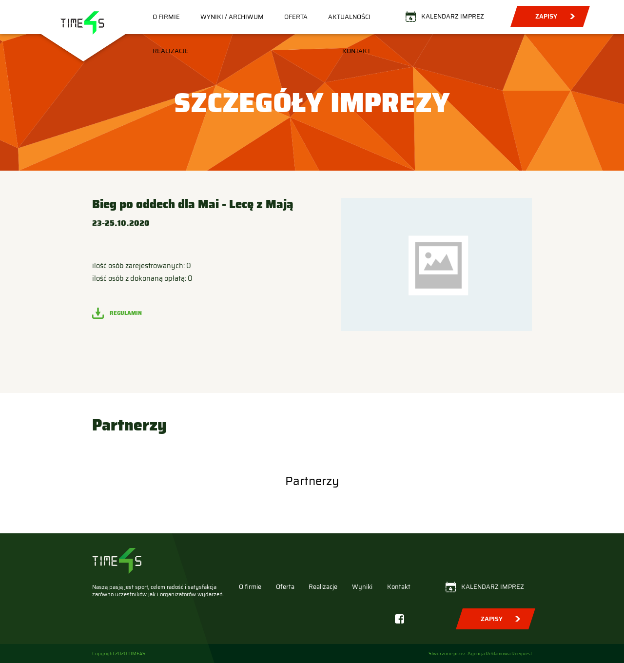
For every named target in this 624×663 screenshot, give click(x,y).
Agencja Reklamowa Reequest (500, 653)
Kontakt (356, 51)
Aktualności (349, 17)
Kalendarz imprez (452, 16)
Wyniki (362, 587)
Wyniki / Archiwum (232, 17)
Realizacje (171, 51)
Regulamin (126, 313)
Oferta (296, 17)
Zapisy (546, 16)
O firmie (166, 17)
